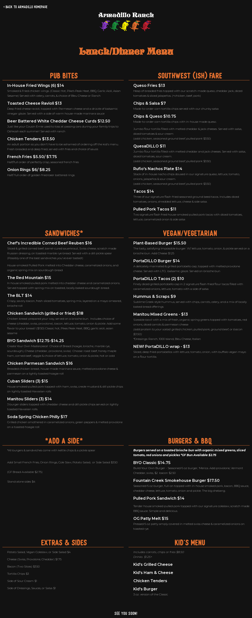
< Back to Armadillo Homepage (26, 7)
